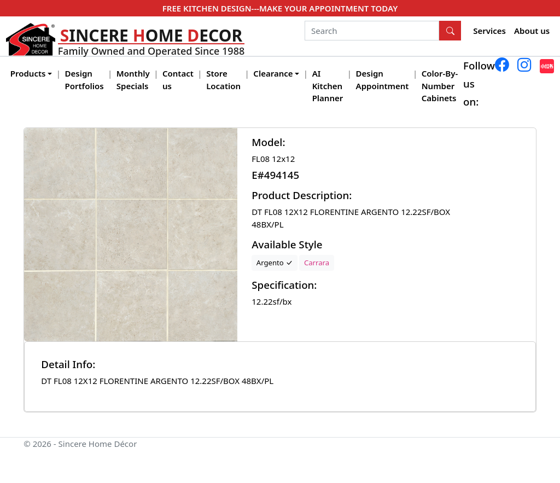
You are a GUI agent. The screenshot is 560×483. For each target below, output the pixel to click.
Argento (274, 262)
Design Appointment (382, 79)
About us (532, 30)
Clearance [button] (273, 73)
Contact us (178, 79)
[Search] (372, 30)
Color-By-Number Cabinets (440, 85)
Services (489, 30)
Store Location (223, 79)
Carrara (316, 262)
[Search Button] (450, 30)
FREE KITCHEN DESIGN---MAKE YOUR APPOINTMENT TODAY (280, 8)
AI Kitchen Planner (327, 85)
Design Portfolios (84, 79)
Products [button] (28, 73)
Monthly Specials (133, 79)
